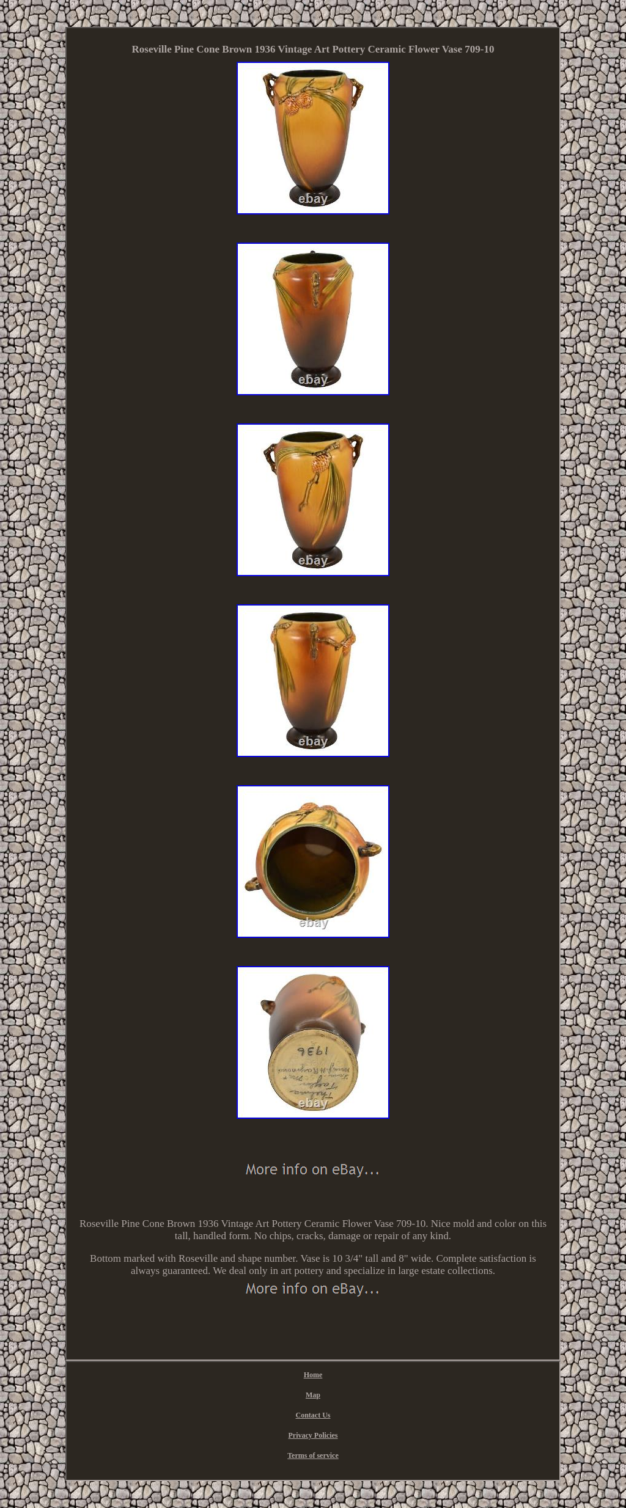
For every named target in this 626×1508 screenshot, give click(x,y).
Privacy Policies (313, 1435)
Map (313, 1395)
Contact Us (312, 1415)
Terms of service (313, 1455)
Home (313, 1375)
